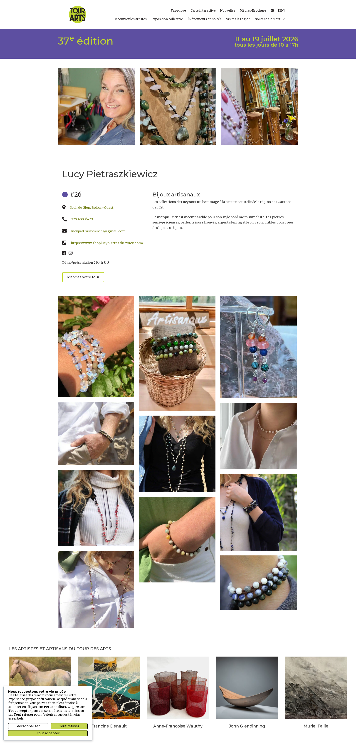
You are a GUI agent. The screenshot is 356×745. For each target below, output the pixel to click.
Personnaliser (28, 726)
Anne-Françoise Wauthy (178, 726)
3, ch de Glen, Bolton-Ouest (92, 208)
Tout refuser (69, 726)
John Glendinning (247, 726)
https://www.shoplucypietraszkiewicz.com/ (107, 243)
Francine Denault (109, 726)
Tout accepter (48, 733)
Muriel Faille (316, 726)
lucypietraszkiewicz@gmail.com (98, 231)
